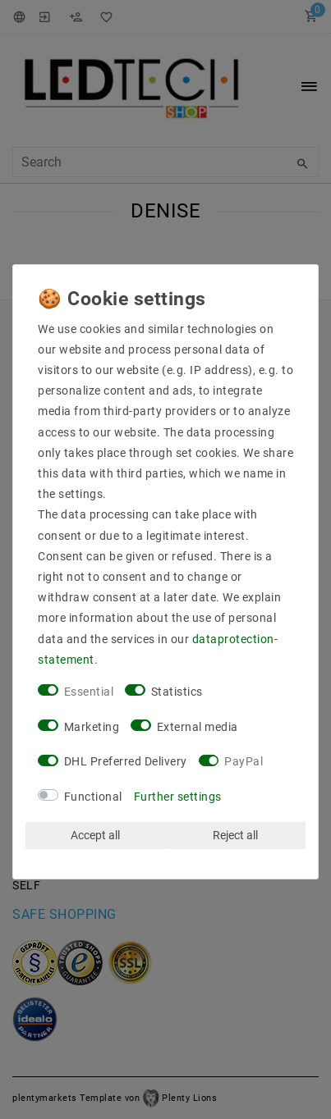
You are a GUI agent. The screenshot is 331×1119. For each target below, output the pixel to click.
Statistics (177, 691)
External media (197, 726)
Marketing (92, 726)
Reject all (235, 835)
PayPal (243, 761)
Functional (93, 796)
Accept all (95, 835)
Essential (89, 691)
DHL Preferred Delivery (125, 761)
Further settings (178, 796)
